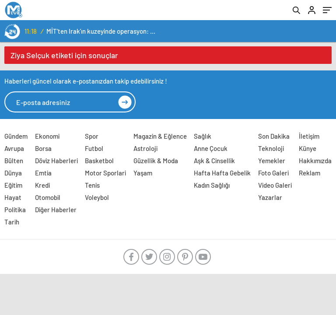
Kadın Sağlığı (212, 185)
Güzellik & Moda (155, 160)
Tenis (92, 185)
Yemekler (271, 160)
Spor (91, 136)
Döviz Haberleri (56, 160)
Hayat (12, 197)
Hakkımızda (315, 160)
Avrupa (14, 148)
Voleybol (97, 197)
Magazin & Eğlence (160, 136)
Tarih (11, 222)
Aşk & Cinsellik (214, 160)
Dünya (13, 173)
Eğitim (13, 185)
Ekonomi (47, 136)
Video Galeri (275, 185)
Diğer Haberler (56, 210)
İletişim (309, 136)
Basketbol (99, 160)
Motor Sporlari (105, 173)
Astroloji (145, 148)
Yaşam (142, 173)
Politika (15, 210)
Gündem (16, 136)
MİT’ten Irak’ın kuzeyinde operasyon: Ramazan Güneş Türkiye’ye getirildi (102, 31)
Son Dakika (274, 136)
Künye (307, 148)
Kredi (42, 185)
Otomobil (47, 197)
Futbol (94, 148)
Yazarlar (270, 197)
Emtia (43, 173)
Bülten (13, 160)
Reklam (309, 173)
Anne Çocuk (211, 148)
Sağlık (202, 136)
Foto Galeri (273, 173)
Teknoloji (271, 148)
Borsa (43, 148)
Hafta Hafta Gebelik (222, 173)
